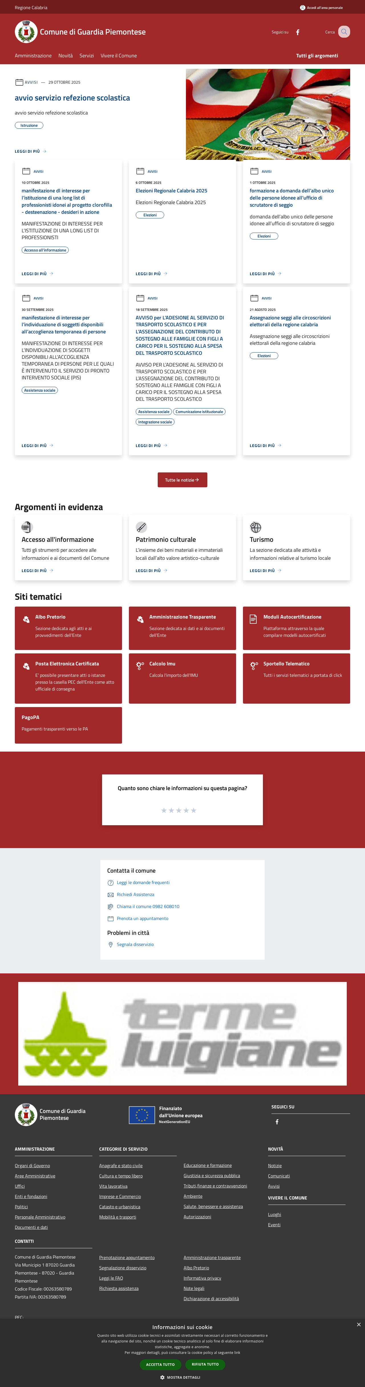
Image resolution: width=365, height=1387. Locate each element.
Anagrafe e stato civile (121, 1165)
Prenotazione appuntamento (127, 1257)
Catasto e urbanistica (119, 1206)
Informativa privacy (202, 1278)
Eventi (274, 1224)
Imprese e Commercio (120, 1196)
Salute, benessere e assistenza (213, 1206)
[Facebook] (292, 31)
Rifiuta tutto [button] (205, 1364)
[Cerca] (343, 32)
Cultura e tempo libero (121, 1175)
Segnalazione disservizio (122, 1267)
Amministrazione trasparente (212, 1257)
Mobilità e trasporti (117, 1216)
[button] (182, 1377)
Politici (21, 1206)
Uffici (20, 1186)
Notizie (275, 1165)
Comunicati (279, 1175)
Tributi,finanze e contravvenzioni (215, 1185)
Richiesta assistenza (119, 1288)
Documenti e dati (31, 1227)
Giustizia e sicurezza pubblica (212, 1175)
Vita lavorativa (113, 1186)
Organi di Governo (32, 1165)
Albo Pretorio (196, 1267)
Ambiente (193, 1196)
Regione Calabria (31, 7)
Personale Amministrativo (40, 1216)
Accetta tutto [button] (160, 1364)
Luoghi (274, 1214)
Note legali (194, 1288)
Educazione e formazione (208, 1165)
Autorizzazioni (197, 1216)
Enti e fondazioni (31, 1196)
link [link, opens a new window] (237, 1352)
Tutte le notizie (182, 479)
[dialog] (182, 1353)
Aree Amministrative (35, 1175)
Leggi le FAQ (111, 1278)
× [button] (358, 1325)
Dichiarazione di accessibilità (211, 1298)
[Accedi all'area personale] (321, 7)
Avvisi (31, 82)
